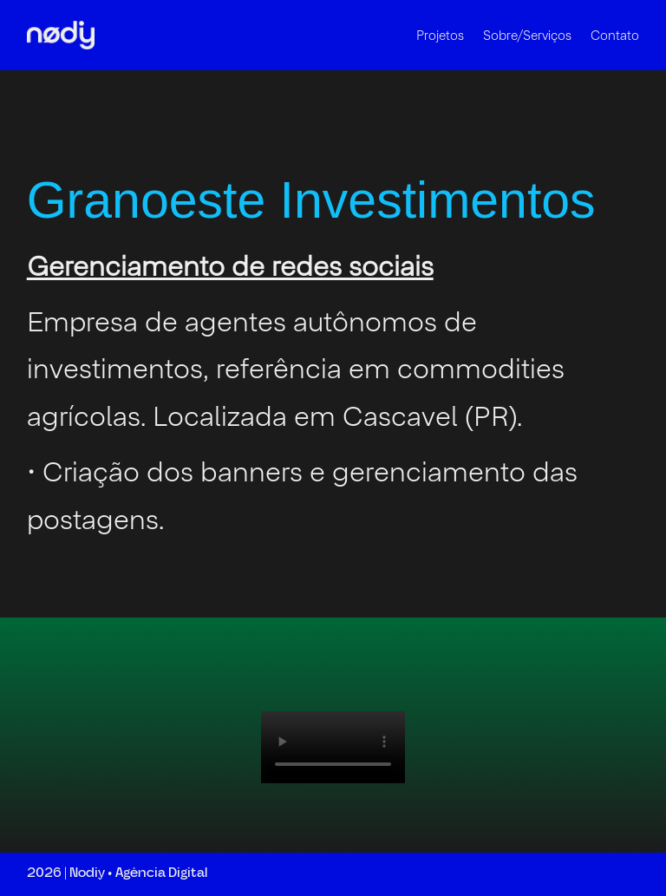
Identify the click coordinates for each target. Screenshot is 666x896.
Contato (615, 35)
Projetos (440, 35)
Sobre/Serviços (527, 35)
